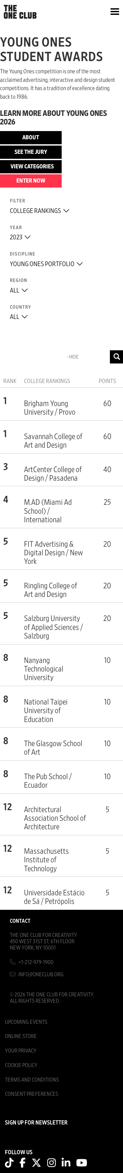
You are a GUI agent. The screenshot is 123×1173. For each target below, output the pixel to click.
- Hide (73, 357)
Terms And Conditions (32, 1080)
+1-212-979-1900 (35, 962)
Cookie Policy (21, 1065)
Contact (20, 921)
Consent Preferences (31, 1094)
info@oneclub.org (41, 974)
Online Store (21, 1036)
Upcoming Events (26, 1022)
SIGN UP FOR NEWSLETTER (36, 1123)
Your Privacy (20, 1050)
